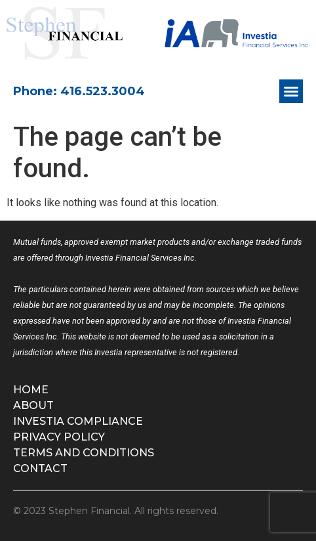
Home (31, 389)
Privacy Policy (59, 437)
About (33, 405)
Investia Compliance (78, 421)
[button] (291, 91)
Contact (40, 468)
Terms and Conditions (83, 452)
